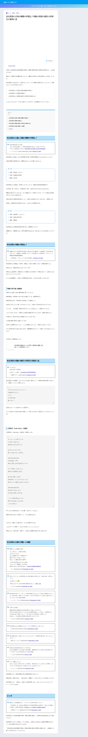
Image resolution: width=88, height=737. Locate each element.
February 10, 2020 (38, 258)
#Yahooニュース (28, 707)
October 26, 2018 (31, 374)
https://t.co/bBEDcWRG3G (34, 566)
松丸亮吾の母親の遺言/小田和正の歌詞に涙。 (20, 123)
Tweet (9, 66)
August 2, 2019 (29, 618)
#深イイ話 (38, 583)
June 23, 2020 (28, 654)
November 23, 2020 (27, 586)
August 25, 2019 (29, 668)
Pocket (13, 66)
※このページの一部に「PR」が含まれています (44, 6)
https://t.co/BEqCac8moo (39, 707)
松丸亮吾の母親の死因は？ (15, 120)
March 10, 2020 (37, 151)
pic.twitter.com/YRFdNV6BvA (28, 372)
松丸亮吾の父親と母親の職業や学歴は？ (19, 118)
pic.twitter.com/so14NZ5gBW (38, 148)
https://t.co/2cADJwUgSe (16, 255)
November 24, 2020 (28, 569)
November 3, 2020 (36, 709)
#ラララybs (22, 597)
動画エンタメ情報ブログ (13, 2)
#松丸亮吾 (27, 148)
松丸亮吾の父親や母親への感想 (17, 126)
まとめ (10, 129)
